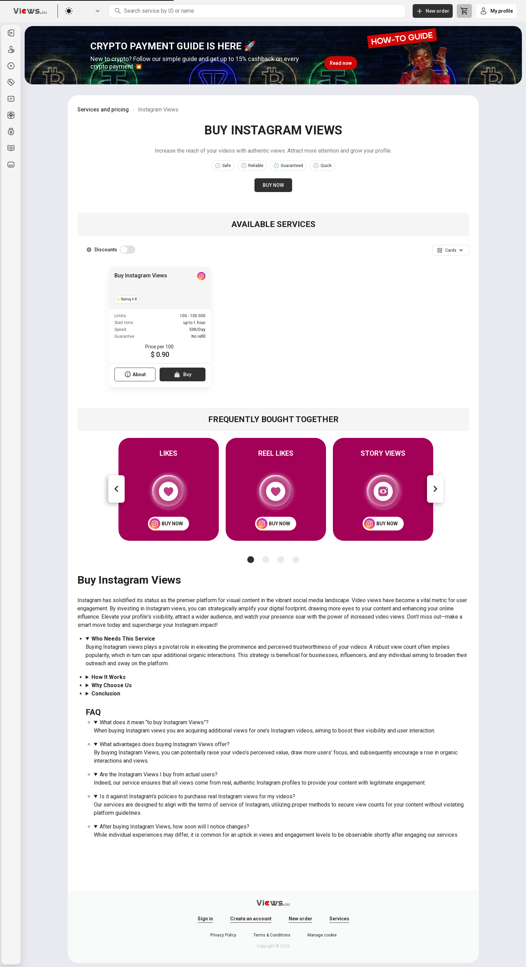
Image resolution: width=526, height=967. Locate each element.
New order (300, 918)
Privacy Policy (223, 935)
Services (339, 918)
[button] (450, 250)
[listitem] (11, 33)
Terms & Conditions (271, 935)
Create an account (251, 918)
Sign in (205, 918)
